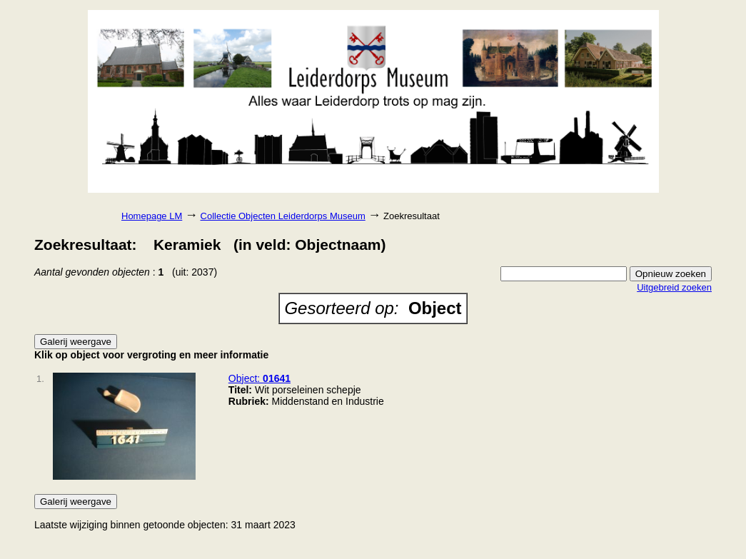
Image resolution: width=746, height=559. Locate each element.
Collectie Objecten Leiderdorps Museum (283, 216)
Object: (259, 378)
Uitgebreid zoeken (674, 287)
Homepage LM (151, 216)
